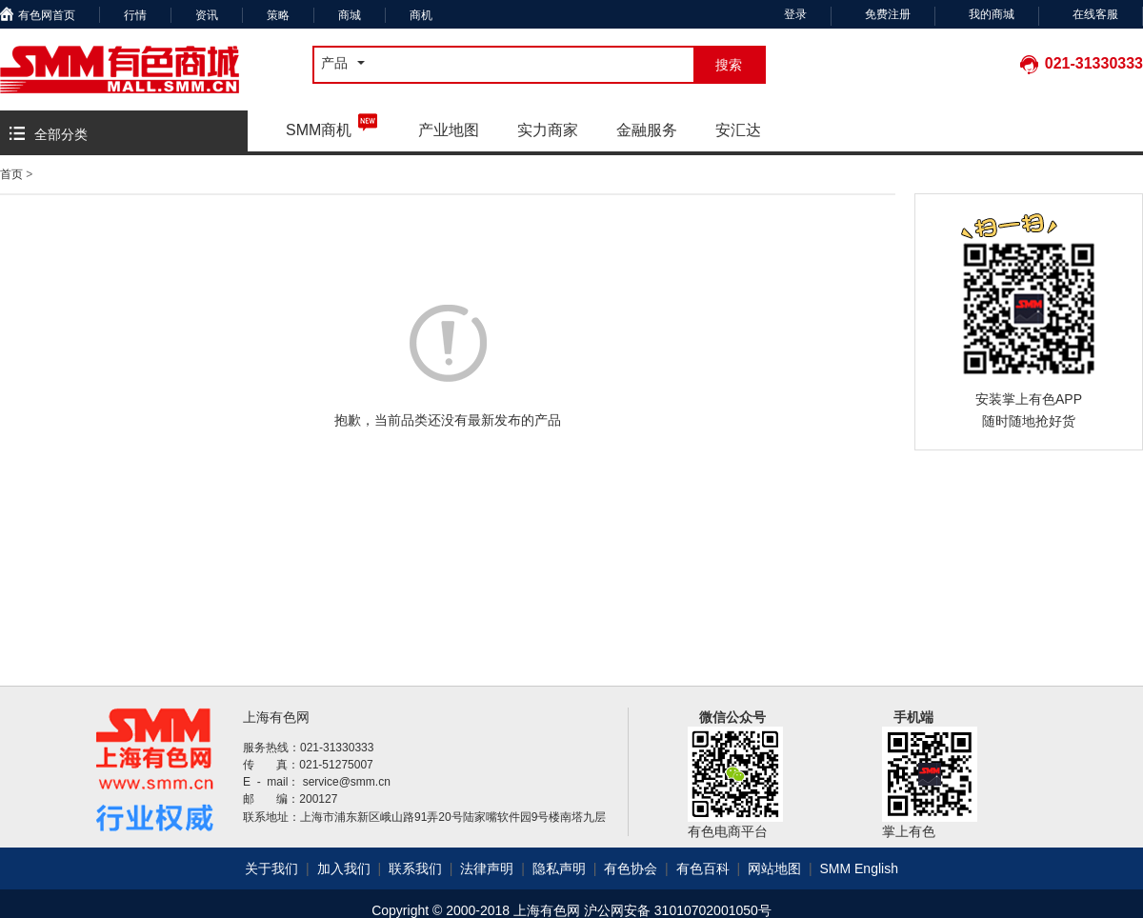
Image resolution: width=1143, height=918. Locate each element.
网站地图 (776, 868)
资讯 (206, 15)
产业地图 (448, 130)
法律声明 (488, 868)
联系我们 (415, 868)
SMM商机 (333, 124)
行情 (135, 15)
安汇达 (738, 130)
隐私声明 (561, 868)
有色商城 (119, 69)
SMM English (858, 868)
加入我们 (345, 868)
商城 (349, 15)
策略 (278, 15)
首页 (11, 174)
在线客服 (1095, 14)
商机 (421, 15)
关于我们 (271, 868)
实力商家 (547, 130)
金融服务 (646, 130)
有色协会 (632, 868)
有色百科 (704, 868)
